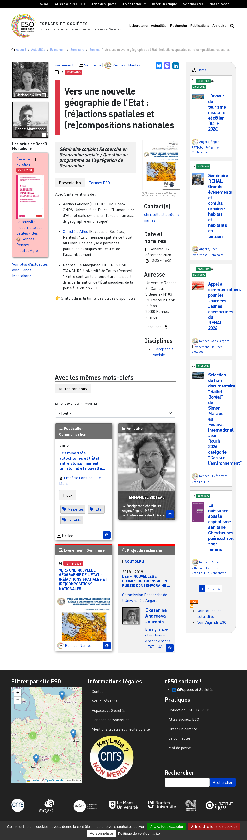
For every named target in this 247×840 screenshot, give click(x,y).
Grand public (200, 484)
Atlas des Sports (103, 4)
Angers (127, 512)
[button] (198, 97)
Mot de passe (219, 4)
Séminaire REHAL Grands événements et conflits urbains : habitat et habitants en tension (220, 208)
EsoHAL (43, 4)
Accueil (21, 52)
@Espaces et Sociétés (192, 691)
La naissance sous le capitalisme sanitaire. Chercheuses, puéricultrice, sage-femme (221, 529)
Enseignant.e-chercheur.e (144, 508)
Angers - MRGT (143, 512)
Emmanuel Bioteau (147, 499)
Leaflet (33, 782)
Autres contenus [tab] (73, 390)
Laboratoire (138, 26)
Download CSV (194, 604)
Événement (57, 52)
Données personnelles (110, 721)
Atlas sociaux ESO (69, 5)
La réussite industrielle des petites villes (29, 229)
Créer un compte (164, 4)
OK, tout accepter (166, 826)
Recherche (178, 26)
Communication (72, 436)
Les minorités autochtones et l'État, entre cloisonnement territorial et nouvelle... (82, 462)
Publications (199, 26)
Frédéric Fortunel (76, 479)
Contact (98, 693)
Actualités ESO (104, 702)
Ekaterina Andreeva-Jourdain (156, 617)
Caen (214, 251)
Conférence (200, 154)
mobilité (74, 522)
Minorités (75, 511)
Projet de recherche (142, 552)
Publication (71, 430)
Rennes (94, 52)
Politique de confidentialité (139, 833)
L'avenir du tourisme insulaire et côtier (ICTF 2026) (217, 114)
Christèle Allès (75, 233)
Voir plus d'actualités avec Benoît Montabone (30, 272)
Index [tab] (67, 497)
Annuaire (219, 26)
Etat (99, 511)
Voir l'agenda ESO (212, 624)
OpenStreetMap (55, 782)
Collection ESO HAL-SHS (190, 711)
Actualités (158, 26)
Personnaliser (101, 833)
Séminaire (77, 52)
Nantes (134, 66)
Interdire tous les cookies (214, 826)
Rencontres (218, 575)
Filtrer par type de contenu (76, 406)
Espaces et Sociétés (63, 24)
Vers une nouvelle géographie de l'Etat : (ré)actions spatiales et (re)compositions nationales (83, 581)
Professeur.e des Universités (149, 517)
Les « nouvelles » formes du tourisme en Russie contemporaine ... (146, 583)
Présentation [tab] (70, 184)
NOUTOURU (134, 563)
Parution (23, 166)
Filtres (199, 72)
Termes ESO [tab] (99, 184)
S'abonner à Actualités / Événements (191, 608)
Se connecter (193, 4)
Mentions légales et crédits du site (121, 731)
